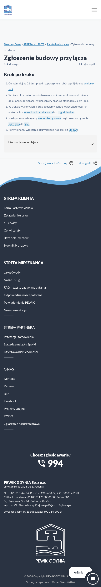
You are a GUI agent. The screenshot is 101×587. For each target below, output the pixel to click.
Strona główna (12, 44)
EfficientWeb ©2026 (62, 582)
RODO (8, 416)
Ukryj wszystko (88, 64)
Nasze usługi (12, 280)
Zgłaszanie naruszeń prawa (22, 423)
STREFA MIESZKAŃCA (23, 262)
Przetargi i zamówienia (19, 337)
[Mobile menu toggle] (94, 9)
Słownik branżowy (16, 245)
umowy (73, 129)
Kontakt (9, 378)
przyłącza (14, 123)
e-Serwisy (10, 223)
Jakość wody (12, 272)
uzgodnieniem (66, 112)
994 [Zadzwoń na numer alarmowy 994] (55, 463)
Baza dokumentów (16, 238)
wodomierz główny (49, 118)
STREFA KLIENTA (33, 44)
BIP (6, 393)
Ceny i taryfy (12, 230)
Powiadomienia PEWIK (19, 302)
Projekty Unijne (14, 408)
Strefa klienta (19, 198)
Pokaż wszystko (13, 64)
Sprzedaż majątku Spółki (20, 344)
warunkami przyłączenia (38, 112)
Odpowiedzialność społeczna (23, 295)
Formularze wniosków (18, 208)
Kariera (9, 386)
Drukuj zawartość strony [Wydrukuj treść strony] (56, 163)
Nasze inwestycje (15, 310)
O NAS (9, 369)
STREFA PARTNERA (19, 327)
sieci (26, 123)
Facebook (10, 401)
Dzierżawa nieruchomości (21, 352)
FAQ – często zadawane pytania (25, 287)
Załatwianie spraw (58, 44)
